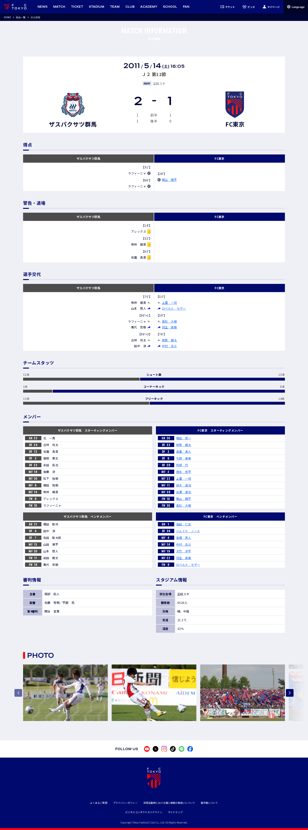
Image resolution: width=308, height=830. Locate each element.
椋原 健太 (169, 340)
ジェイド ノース (188, 531)
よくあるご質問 (98, 802)
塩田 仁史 (183, 524)
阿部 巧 (182, 465)
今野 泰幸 (183, 458)
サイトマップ (175, 812)
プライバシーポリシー (125, 802)
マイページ (271, 7)
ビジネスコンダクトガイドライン (143, 812)
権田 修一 (183, 438)
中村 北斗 (169, 346)
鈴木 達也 (183, 485)
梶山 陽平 (169, 180)
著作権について (209, 802)
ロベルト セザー (174, 308)
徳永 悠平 (183, 472)
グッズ (249, 7)
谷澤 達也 (183, 492)
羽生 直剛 (169, 327)
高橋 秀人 (183, 538)
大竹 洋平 (183, 551)
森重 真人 (183, 451)
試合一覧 (21, 17)
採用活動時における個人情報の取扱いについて (169, 802)
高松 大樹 (169, 321)
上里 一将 (169, 302)
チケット (227, 7)
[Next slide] (290, 693)
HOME (7, 17)
